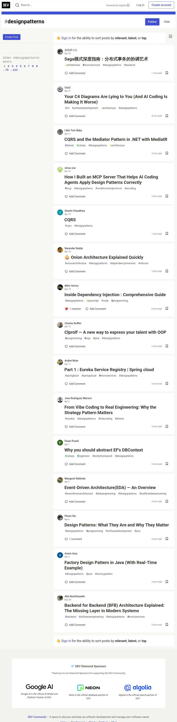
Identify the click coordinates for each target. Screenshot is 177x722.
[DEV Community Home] (5, 5)
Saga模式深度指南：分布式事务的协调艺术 (106, 59)
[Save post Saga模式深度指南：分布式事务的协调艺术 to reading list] (166, 73)
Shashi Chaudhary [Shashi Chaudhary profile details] (75, 210)
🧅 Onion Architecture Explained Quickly (103, 257)
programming (119, 301)
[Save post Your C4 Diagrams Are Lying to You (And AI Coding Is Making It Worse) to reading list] (166, 116)
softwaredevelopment (85, 108)
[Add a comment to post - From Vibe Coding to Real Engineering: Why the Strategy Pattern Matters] (75, 427)
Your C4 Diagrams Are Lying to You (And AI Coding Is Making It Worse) (115, 99)
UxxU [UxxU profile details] (67, 87)
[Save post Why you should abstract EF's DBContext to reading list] (166, 464)
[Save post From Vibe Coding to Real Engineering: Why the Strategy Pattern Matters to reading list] (166, 427)
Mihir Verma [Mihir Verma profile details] (72, 285)
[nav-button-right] (170, 36)
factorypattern (104, 574)
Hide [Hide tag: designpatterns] (167, 21)
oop (87, 338)
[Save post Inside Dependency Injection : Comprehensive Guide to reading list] (166, 309)
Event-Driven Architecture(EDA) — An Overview (110, 487)
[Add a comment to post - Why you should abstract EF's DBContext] (75, 464)
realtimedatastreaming (153, 494)
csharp (81, 145)
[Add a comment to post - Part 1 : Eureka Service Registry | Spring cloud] (75, 384)
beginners (83, 456)
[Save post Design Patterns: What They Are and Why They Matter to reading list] (166, 539)
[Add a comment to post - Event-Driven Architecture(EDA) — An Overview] (75, 502)
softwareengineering (91, 617)
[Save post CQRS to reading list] (166, 234)
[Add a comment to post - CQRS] (75, 234)
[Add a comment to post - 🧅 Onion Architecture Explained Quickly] (75, 271)
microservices (91, 65)
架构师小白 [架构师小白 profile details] (71, 50)
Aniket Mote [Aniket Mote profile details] (71, 360)
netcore (143, 263)
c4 (67, 108)
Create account (161, 5)
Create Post (11, 37)
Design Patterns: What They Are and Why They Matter (116, 525)
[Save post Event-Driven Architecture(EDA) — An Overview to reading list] (166, 502)
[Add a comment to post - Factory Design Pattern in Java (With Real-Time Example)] (75, 582)
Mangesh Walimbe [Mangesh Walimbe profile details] (75, 478)
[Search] (17, 5)
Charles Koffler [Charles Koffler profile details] (73, 323)
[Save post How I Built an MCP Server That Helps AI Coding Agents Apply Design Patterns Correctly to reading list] (166, 197)
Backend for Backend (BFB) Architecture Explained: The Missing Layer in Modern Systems (114, 608)
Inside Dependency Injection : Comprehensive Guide (115, 294)
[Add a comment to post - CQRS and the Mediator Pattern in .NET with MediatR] (75, 153)
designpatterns (112, 65)
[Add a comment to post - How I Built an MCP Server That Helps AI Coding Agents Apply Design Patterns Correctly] (75, 196)
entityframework (102, 456)
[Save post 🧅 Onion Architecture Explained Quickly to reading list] (166, 271)
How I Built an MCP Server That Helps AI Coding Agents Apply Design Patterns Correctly (111, 179)
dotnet (69, 145)
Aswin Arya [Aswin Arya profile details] (71, 553)
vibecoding (105, 419)
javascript (92, 301)
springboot (72, 376)
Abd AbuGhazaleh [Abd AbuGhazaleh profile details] (75, 596)
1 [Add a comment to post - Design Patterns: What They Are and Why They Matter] (73, 539)
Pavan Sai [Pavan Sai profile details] (70, 516)
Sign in (66, 38)
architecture (72, 65)
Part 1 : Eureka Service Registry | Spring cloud (109, 369)
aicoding (130, 188)
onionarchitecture (75, 263)
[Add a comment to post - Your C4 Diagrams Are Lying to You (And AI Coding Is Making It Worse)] (75, 116)
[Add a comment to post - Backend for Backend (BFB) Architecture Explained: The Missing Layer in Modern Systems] (75, 625)
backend (129, 65)
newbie (70, 419)
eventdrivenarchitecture (79, 494)
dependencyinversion (123, 263)
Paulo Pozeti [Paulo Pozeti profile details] (72, 441)
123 (15, 70)
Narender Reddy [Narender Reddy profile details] (74, 248)
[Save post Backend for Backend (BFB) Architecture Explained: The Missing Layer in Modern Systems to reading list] (166, 625)
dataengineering (105, 494)
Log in (140, 5)
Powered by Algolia (117, 5)
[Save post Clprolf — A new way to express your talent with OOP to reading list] (166, 346)
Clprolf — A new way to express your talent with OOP (115, 332)
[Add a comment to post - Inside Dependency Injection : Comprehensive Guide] (73, 309)
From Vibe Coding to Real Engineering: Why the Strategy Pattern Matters (110, 410)
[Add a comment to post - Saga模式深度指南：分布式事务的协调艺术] (75, 73)
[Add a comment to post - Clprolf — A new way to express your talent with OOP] (75, 346)
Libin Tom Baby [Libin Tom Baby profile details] (73, 130)
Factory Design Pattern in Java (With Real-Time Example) (110, 565)
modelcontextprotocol (108, 188)
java (96, 338)
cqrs (68, 226)
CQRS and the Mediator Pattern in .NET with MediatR (115, 139)
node (105, 301)
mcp (68, 188)
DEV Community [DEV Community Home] (37, 716)
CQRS (70, 219)
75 (7, 70)
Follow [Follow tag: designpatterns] (152, 21)
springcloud (88, 376)
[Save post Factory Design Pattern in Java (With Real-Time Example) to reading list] (166, 582)
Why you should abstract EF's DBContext (103, 450)
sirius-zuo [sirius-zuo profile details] (70, 168)
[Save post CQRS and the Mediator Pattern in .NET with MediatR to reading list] (166, 154)
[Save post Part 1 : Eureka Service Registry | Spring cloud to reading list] (166, 384)
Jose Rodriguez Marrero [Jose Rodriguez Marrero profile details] (78, 398)
